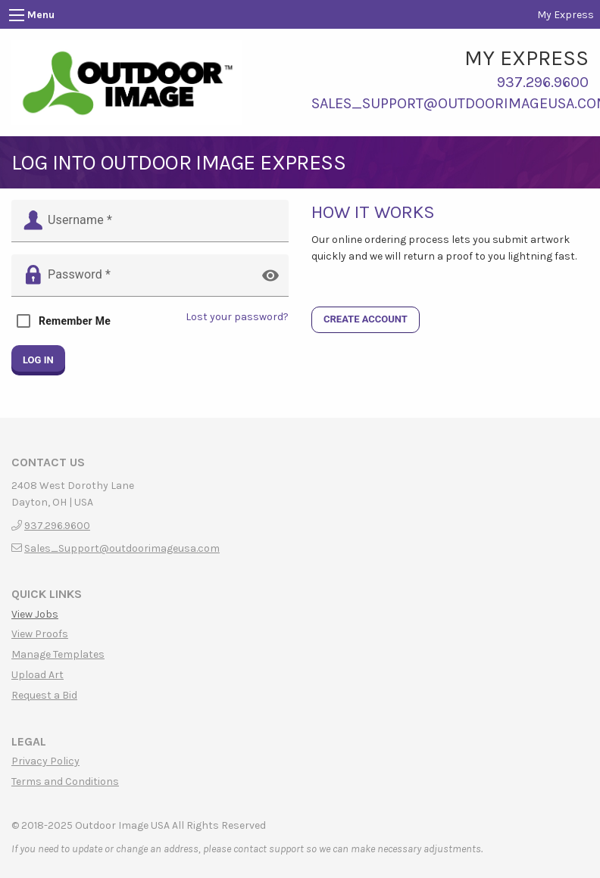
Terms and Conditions (65, 782)
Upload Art (37, 675)
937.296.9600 (543, 82)
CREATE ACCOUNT (365, 319)
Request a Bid (44, 695)
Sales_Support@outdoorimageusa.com (122, 548)
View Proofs (39, 634)
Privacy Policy (45, 761)
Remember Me (75, 321)
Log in (38, 360)
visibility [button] (270, 275)
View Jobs (34, 614)
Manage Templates (58, 654)
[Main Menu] (16, 15)
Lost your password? (237, 316)
